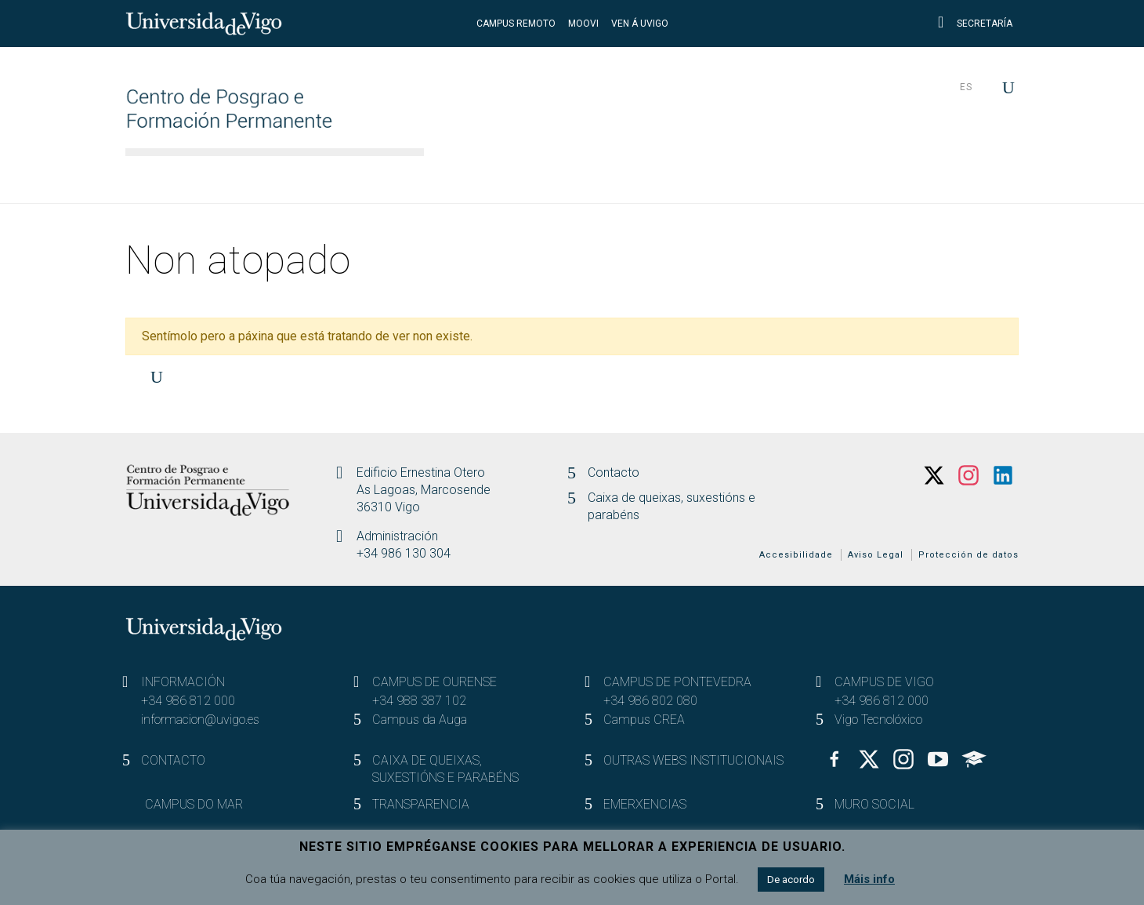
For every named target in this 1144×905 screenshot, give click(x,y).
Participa (834, 176)
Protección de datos (968, 555)
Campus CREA (644, 719)
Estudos (587, 176)
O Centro (480, 176)
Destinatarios (709, 176)
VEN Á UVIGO (639, 23)
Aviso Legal (875, 555)
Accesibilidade (796, 555)
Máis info (869, 879)
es (966, 87)
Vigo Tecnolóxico (878, 719)
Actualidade (955, 176)
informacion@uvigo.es (200, 719)
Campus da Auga (419, 719)
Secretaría (975, 23)
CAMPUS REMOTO (516, 23)
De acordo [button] (791, 879)
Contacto (613, 472)
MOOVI (583, 23)
